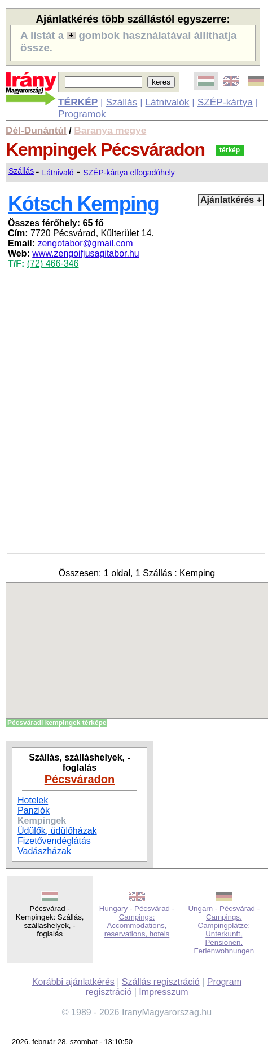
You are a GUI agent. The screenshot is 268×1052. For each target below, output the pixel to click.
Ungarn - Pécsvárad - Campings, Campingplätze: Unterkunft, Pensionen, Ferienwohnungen (224, 929)
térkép (229, 150)
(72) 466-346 (53, 263)
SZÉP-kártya (225, 102)
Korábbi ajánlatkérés (73, 982)
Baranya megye (110, 130)
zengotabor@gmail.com (85, 243)
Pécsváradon (80, 779)
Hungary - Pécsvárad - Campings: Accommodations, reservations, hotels (136, 921)
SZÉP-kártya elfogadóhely (129, 172)
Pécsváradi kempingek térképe (56, 723)
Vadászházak (44, 851)
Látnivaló (58, 172)
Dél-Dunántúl (36, 130)
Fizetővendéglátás (54, 841)
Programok (82, 114)
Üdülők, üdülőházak (57, 831)
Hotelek (32, 800)
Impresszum (163, 992)
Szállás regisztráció (161, 982)
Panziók (33, 810)
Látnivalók (167, 102)
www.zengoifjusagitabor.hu (85, 253)
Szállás (121, 102)
